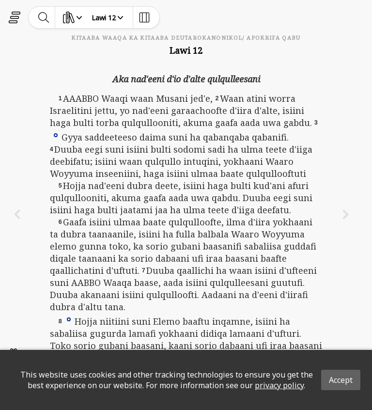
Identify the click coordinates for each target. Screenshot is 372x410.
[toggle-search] (43, 17)
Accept (341, 380)
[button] (56, 134)
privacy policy (279, 385)
